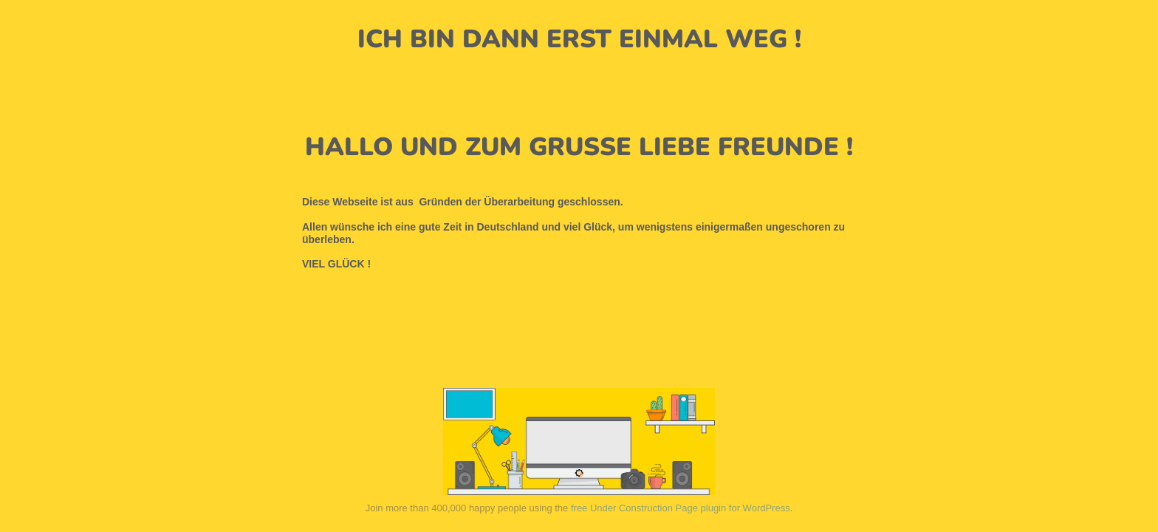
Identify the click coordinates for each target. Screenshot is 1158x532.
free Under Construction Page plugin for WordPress (680, 508)
